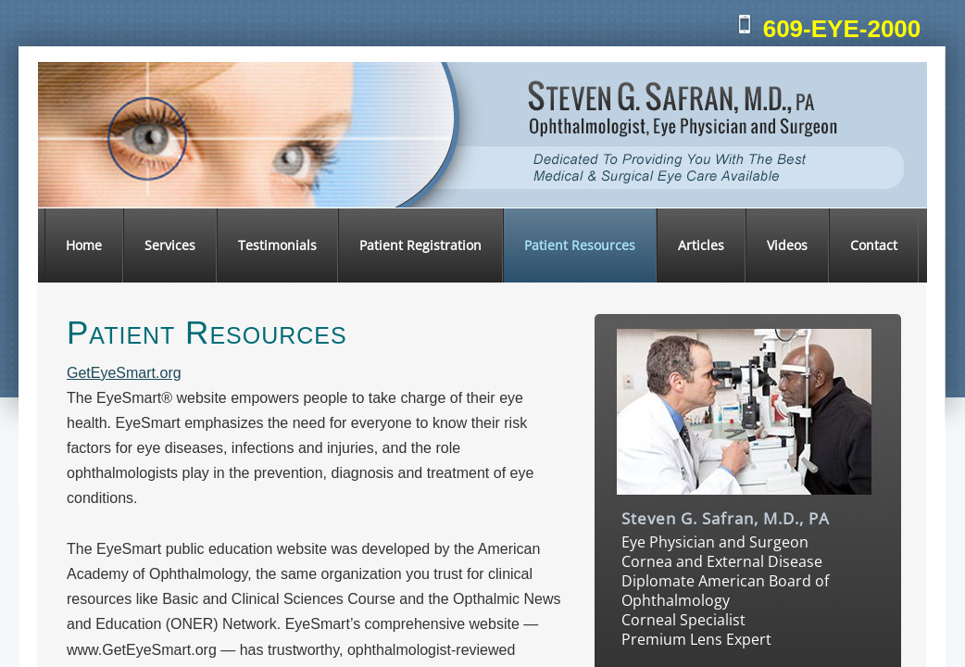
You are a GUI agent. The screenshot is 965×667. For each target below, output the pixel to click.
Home (84, 245)
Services (169, 245)
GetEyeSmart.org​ (124, 373)
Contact (873, 245)
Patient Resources (579, 245)
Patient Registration (420, 245)
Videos (787, 245)
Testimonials (277, 245)
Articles (701, 245)
